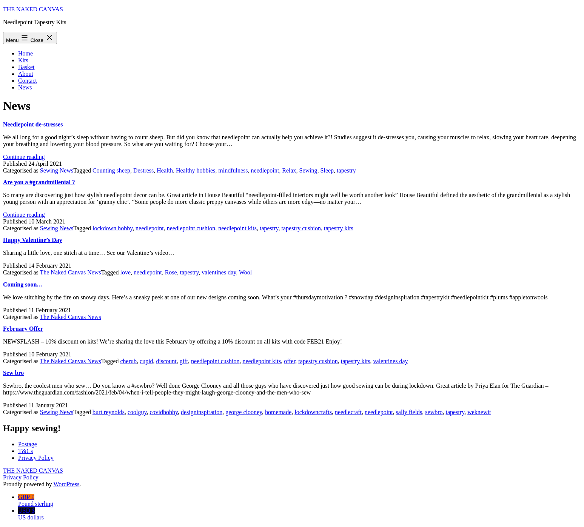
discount (166, 361)
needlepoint (265, 170)
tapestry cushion (301, 228)
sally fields (409, 412)
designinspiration (201, 412)
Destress (143, 170)
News (25, 87)
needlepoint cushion (191, 228)
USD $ (299, 514)
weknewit (479, 412)
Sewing (308, 170)
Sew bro (13, 373)
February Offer (23, 328)
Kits (23, 60)
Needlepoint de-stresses (33, 124)
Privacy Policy (21, 477)
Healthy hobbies (195, 170)
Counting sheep (111, 170)
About (25, 74)
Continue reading (24, 157)
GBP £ (299, 500)
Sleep (327, 170)
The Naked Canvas (33, 9)
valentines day (219, 272)
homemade (278, 412)
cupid (146, 361)
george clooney (243, 412)
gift (184, 361)
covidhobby (163, 412)
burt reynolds (108, 412)
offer (289, 361)
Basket (26, 67)
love (125, 272)
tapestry (346, 170)
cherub (128, 361)
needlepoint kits (237, 228)
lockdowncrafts (313, 412)
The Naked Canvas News (70, 272)
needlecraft (348, 412)
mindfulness (233, 170)
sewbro (433, 412)
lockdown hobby (112, 228)
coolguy (137, 412)
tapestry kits (338, 228)
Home (25, 53)
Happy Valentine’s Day (32, 240)
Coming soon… (23, 284)
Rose (171, 272)
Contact (27, 80)
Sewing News (56, 170)
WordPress (66, 484)
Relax (289, 170)
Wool (245, 272)
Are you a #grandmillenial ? (39, 182)
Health (165, 170)
